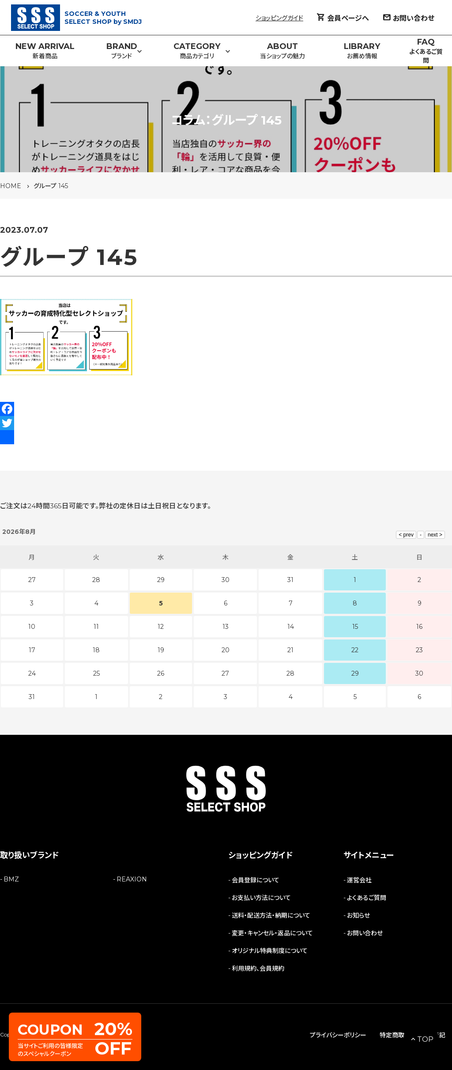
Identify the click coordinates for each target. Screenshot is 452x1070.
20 (226, 650)
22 (354, 650)
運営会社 (359, 880)
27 (225, 673)
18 (96, 650)
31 (32, 697)
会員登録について (255, 880)
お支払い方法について (261, 898)
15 (355, 627)
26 (160, 673)
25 (96, 673)
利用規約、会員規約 (258, 968)
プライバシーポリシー (338, 1035)
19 (161, 650)
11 (96, 627)
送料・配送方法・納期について (271, 915)
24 (32, 673)
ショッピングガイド (279, 18)
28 (290, 673)
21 (290, 650)
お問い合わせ (365, 933)
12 (161, 627)
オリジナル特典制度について (270, 951)
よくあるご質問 (366, 898)
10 (31, 627)
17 (32, 650)
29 (355, 673)
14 (290, 627)
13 (225, 627)
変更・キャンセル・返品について (272, 933)
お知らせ (358, 915)
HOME (10, 186)
